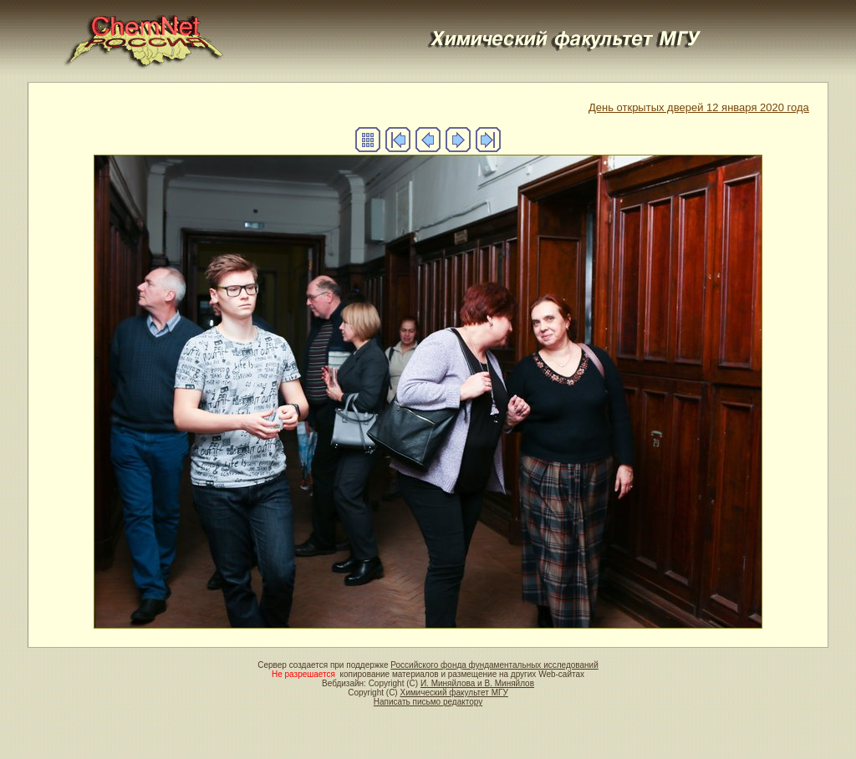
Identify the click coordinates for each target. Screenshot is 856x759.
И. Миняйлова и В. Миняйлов (477, 683)
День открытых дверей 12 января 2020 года (698, 107)
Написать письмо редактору (428, 701)
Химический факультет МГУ (453, 692)
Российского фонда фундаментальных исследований (494, 665)
